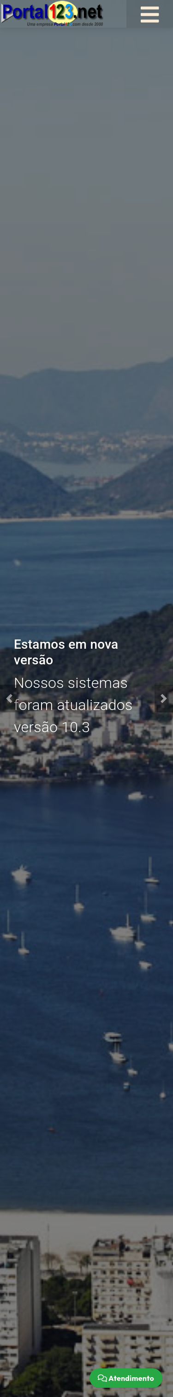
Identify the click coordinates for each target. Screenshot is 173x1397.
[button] (9, 698)
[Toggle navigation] (149, 14)
